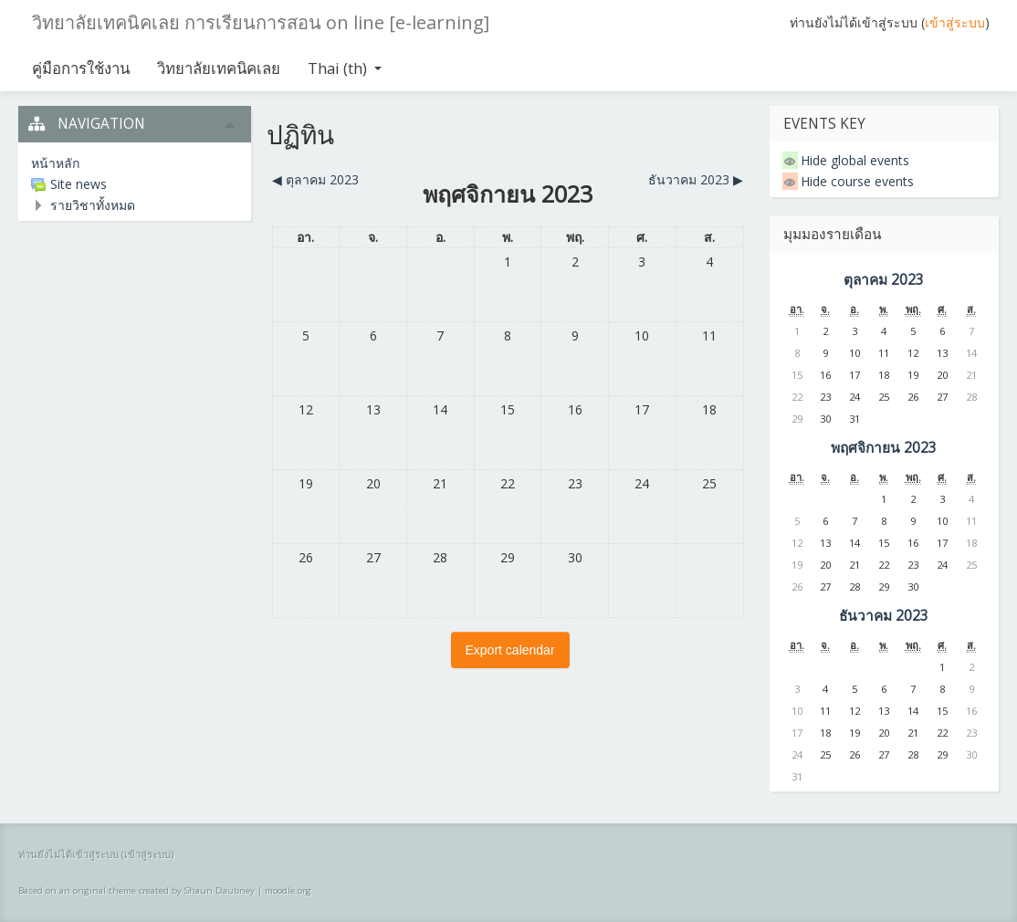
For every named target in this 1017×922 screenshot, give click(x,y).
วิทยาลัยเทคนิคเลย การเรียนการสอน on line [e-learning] (260, 22)
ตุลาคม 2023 (884, 279)
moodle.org (288, 890)
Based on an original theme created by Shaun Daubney (136, 890)
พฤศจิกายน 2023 (884, 447)
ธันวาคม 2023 (883, 615)
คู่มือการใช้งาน (81, 68)
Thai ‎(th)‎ (345, 68)
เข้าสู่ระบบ (955, 22)
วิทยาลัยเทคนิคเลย (218, 68)
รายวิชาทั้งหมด (92, 205)
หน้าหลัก (55, 163)
